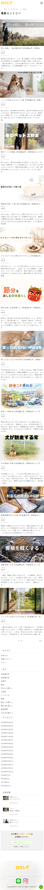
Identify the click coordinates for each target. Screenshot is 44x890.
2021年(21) (5, 786)
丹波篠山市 (5, 674)
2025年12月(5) (7, 733)
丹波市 (3, 681)
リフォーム (5, 695)
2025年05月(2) (7, 757)
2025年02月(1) (7, 768)
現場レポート (6, 659)
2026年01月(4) (7, 729)
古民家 (3, 692)
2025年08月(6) (7, 747)
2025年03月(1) (7, 764)
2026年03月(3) (7, 722)
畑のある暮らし (7, 706)
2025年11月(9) (7, 736)
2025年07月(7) (7, 750)
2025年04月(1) (7, 761)
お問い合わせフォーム (22, 842)
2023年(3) (5, 779)
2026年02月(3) (7, 726)
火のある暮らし (7, 713)
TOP (5, 9)
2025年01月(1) (7, 771)
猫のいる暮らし (7, 702)
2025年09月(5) (7, 743)
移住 (2, 684)
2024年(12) (5, 775)
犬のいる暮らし (7, 688)
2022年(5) (5, 782)
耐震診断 (4, 709)
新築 (2, 699)
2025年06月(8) (7, 754)
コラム (3, 662)
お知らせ (4, 655)
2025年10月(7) (7, 740)
